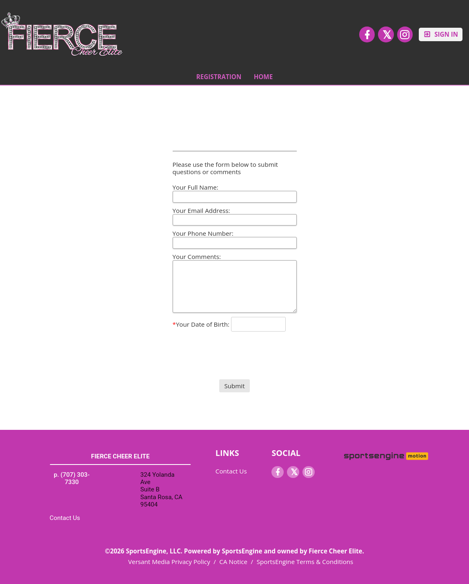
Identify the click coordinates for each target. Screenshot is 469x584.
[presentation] (235, 349)
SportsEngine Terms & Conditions (305, 561)
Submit (234, 386)
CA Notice (233, 561)
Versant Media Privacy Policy (169, 561)
